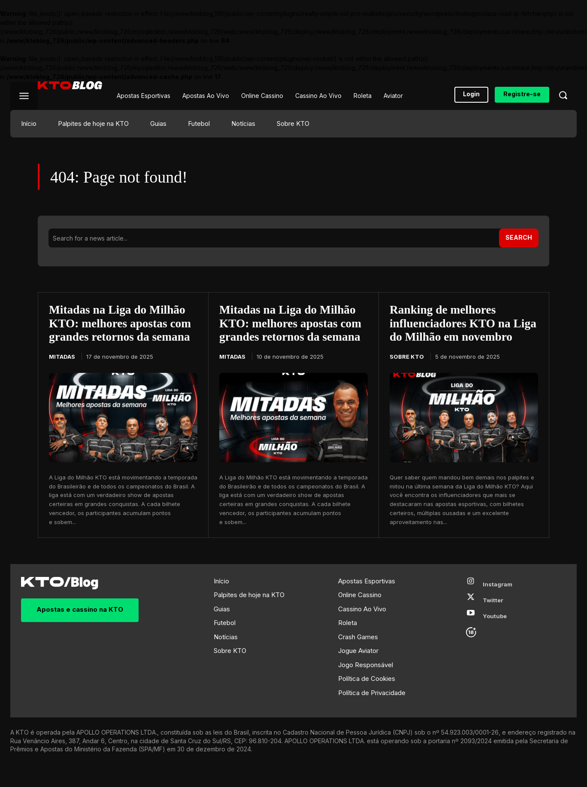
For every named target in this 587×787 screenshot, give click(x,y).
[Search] (519, 238)
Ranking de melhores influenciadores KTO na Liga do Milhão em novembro (451, 330)
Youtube (495, 630)
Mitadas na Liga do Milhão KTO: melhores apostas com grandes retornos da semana (121, 323)
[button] (563, 95)
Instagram (497, 598)
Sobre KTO (407, 371)
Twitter (493, 614)
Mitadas (62, 357)
